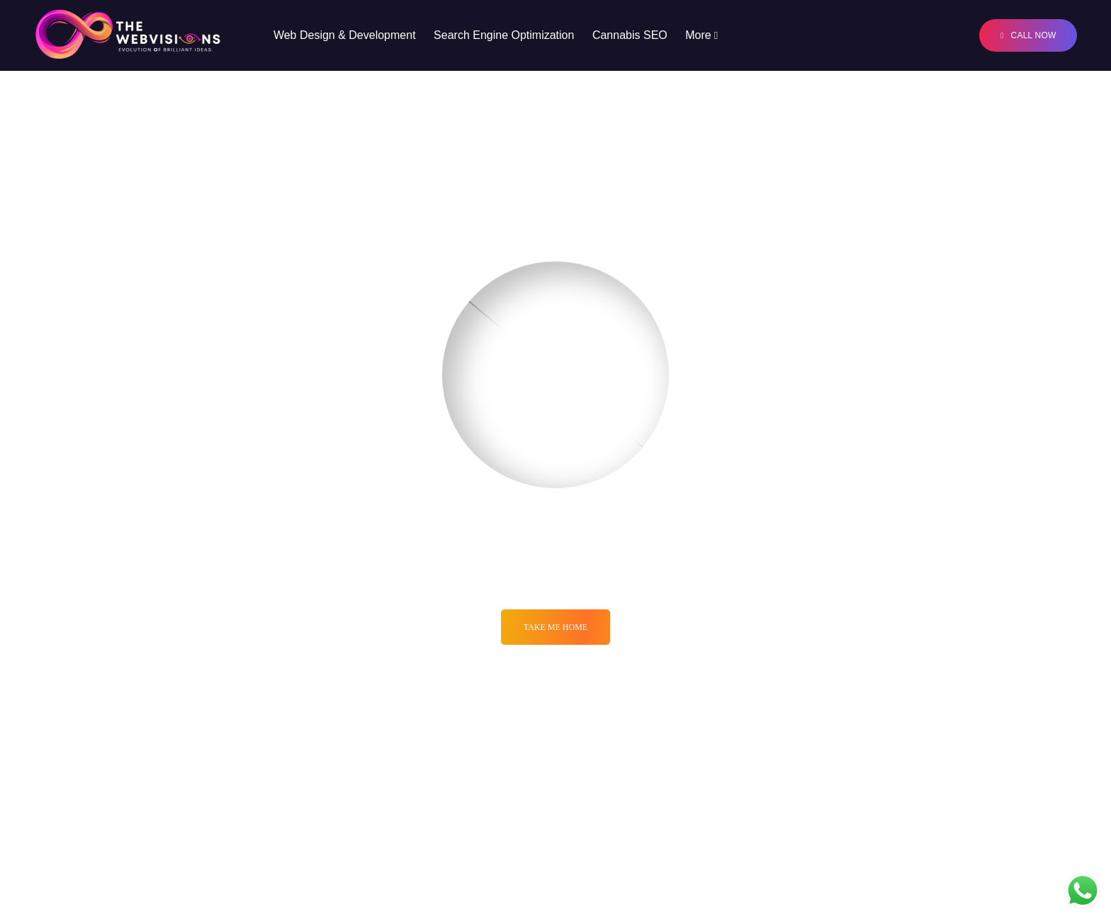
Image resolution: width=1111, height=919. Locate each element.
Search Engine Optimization (504, 35)
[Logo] (128, 35)
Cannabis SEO (629, 35)
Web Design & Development (344, 35)
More (698, 35)
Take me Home (555, 627)
